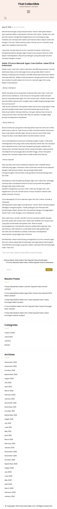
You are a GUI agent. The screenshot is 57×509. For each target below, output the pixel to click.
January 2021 (9, 447)
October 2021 (9, 411)
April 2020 (8, 484)
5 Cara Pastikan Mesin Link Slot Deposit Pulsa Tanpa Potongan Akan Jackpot (28, 307)
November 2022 (10, 366)
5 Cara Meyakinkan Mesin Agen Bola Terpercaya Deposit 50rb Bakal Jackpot (28, 294)
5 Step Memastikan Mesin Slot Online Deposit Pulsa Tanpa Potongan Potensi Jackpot (26, 314)
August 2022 (9, 378)
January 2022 (9, 399)
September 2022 (10, 374)
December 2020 (10, 452)
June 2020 (8, 476)
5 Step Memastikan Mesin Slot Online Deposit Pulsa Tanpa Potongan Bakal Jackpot (26, 301)
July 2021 (7, 423)
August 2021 (8, 419)
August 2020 (9, 468)
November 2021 (10, 407)
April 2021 (8, 435)
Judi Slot (7, 341)
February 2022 (9, 395)
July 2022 (7, 382)
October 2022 (9, 370)
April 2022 (8, 387)
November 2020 (10, 456)
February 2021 (9, 443)
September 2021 (10, 415)
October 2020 (9, 460)
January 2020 (9, 496)
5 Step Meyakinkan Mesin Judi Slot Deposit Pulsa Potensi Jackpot (25, 287)
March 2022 (8, 391)
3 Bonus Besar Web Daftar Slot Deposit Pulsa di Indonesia (24, 260)
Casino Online (9, 333)
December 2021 (10, 403)
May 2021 (7, 431)
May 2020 (8, 480)
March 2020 (9, 488)
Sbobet (7, 345)
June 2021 (8, 427)
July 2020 (8, 472)
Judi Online (8, 337)
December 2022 (10, 362)
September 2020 (10, 464)
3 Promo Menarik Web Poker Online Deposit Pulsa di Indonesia (30, 262)
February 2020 (10, 492)
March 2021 (8, 439)
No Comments (19, 27)
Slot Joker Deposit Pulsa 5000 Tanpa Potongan (24, 252)
